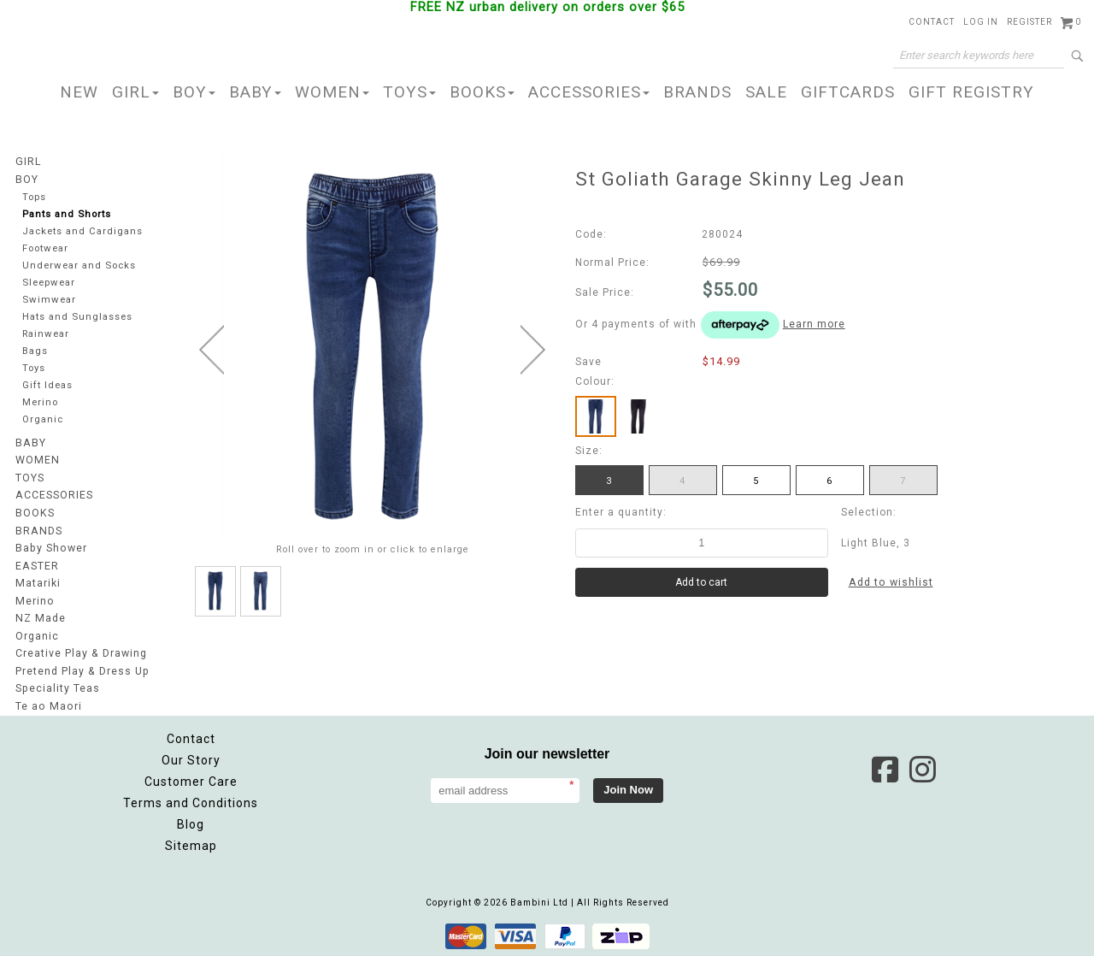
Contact (932, 22)
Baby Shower (50, 551)
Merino (41, 406)
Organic (43, 424)
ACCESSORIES (589, 92)
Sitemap (191, 844)
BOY (194, 92)
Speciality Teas (57, 687)
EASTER (36, 568)
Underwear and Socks (80, 266)
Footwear (46, 249)
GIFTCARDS (848, 92)
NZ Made (39, 619)
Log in (980, 22)
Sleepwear (50, 284)
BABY (255, 92)
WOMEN (332, 92)
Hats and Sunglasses (77, 319)
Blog (190, 822)
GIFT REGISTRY (971, 92)
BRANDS (697, 92)
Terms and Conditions (190, 801)
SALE (766, 92)
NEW (79, 92)
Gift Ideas (48, 389)
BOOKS (482, 92)
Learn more (814, 324)
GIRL (135, 92)
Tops (35, 196)
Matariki (37, 585)
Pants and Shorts (67, 214)
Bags (35, 354)
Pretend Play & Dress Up (81, 670)
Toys (34, 371)
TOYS (409, 92)
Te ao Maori (47, 705)
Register (1029, 22)
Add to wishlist (891, 582)
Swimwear (48, 301)
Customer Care (191, 780)
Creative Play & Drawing (80, 653)
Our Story (191, 758)
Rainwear (46, 336)
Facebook (884, 767)
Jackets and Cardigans (83, 231)
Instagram (922, 767)
